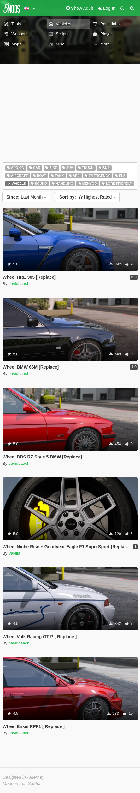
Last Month (26, 197)
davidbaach (19, 283)
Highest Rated (87, 197)
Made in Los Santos (22, 783)
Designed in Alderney (23, 777)
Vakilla (14, 553)
